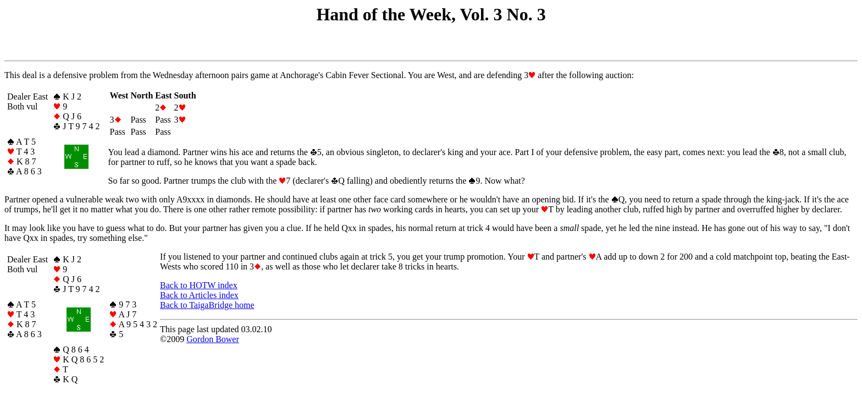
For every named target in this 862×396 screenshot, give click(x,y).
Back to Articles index (199, 295)
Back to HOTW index (198, 285)
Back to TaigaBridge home (207, 305)
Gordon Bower (212, 339)
